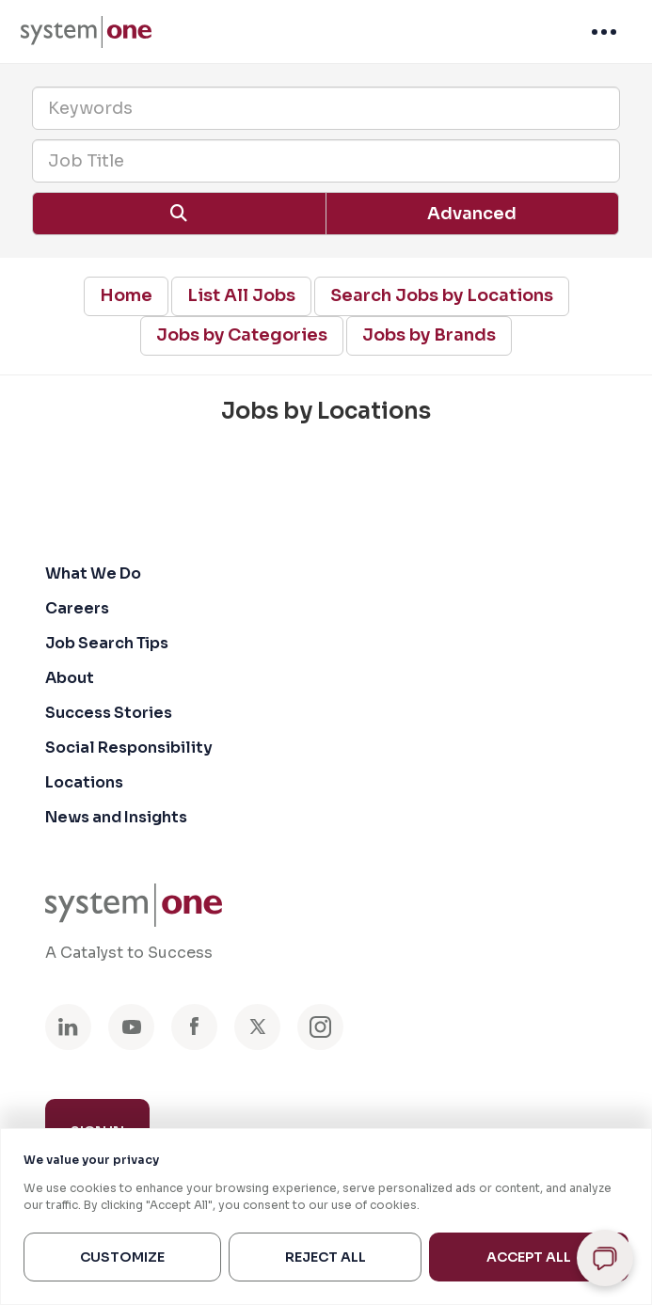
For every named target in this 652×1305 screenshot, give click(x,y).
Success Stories (108, 713)
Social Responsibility (129, 747)
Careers (77, 608)
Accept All (528, 1257)
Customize (122, 1257)
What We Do (93, 573)
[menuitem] (86, 32)
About (69, 678)
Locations (84, 782)
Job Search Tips (106, 643)
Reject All (325, 1257)
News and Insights (116, 817)
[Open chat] (605, 1258)
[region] (326, 1216)
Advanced (472, 213)
